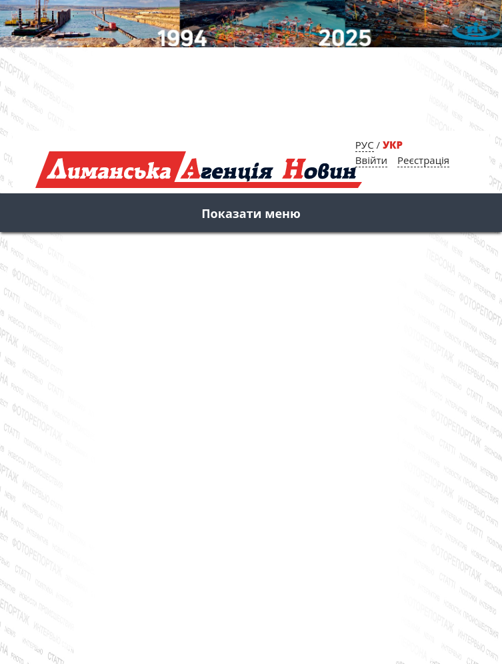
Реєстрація (423, 160)
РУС (364, 144)
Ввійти (371, 160)
